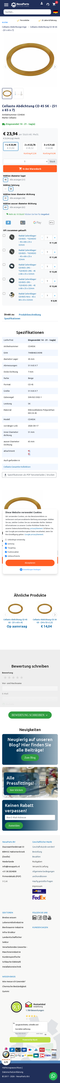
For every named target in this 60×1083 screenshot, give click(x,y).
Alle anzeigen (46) (17, 198)
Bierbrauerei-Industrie (12, 927)
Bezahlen (36, 856)
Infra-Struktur (8, 932)
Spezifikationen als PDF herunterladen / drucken (29, 475)
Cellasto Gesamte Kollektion (17, 467)
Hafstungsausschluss (11, 1067)
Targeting (12, 548)
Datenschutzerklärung (12, 1072)
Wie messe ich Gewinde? (13, 981)
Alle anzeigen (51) (17, 180)
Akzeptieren (30, 563)
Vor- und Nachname (11, 683)
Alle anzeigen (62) (17, 207)
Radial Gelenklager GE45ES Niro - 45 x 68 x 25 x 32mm (27, 296)
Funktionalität (13, 552)
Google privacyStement (33, 534)
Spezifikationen (12, 318)
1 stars (5, 677)
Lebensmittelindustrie (12, 922)
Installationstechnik (11, 967)
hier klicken (16, 789)
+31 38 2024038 (9, 871)
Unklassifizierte (14, 556)
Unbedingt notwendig (16, 540)
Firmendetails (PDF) (11, 876)
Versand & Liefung (40, 866)
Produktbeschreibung (30, 314)
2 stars (9, 677)
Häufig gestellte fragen (42, 881)
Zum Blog (30, 757)
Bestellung (37, 852)
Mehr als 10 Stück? (27, 214)
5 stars (22, 677)
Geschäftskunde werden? (43, 847)
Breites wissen (9, 917)
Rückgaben (37, 861)
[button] (55, 12)
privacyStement (36, 528)
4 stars (18, 677)
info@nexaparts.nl (11, 866)
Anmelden (14, 825)
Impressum (37, 886)
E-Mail (5, 693)
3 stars (14, 677)
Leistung (11, 544)
